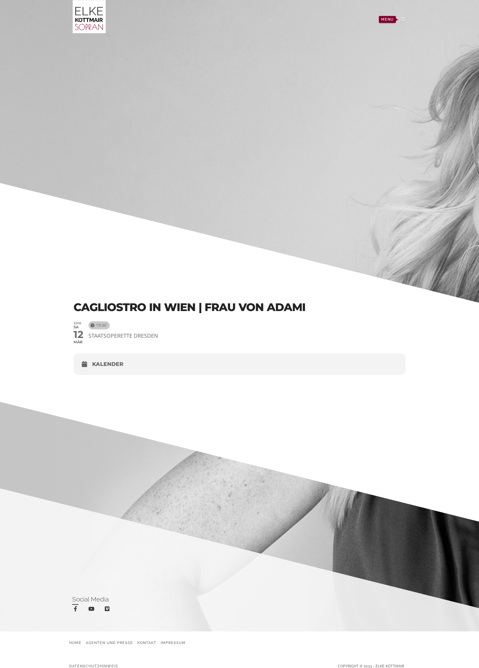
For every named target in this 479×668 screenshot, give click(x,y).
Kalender (107, 364)
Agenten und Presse (109, 643)
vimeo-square (108, 610)
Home (75, 643)
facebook (76, 610)
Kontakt (146, 643)
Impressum (173, 643)
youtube (92, 610)
